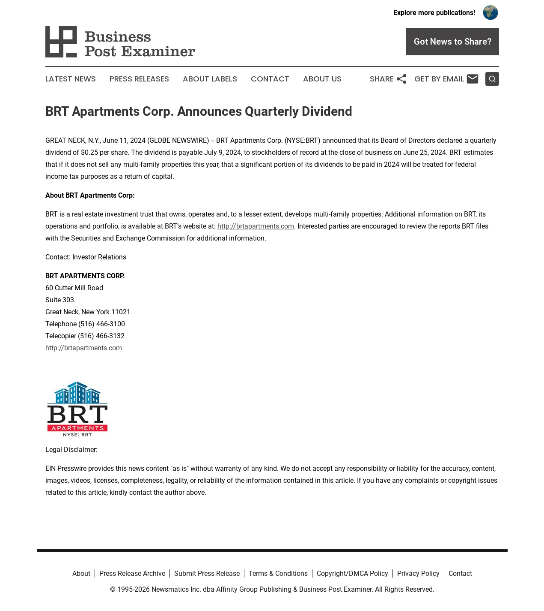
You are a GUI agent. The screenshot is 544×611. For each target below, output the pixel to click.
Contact (270, 79)
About (81, 573)
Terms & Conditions (278, 573)
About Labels (210, 79)
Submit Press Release (207, 573)
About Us (322, 79)
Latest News (70, 79)
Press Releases (139, 79)
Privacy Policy (418, 573)
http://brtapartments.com (255, 226)
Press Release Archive (132, 573)
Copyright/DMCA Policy (352, 573)
